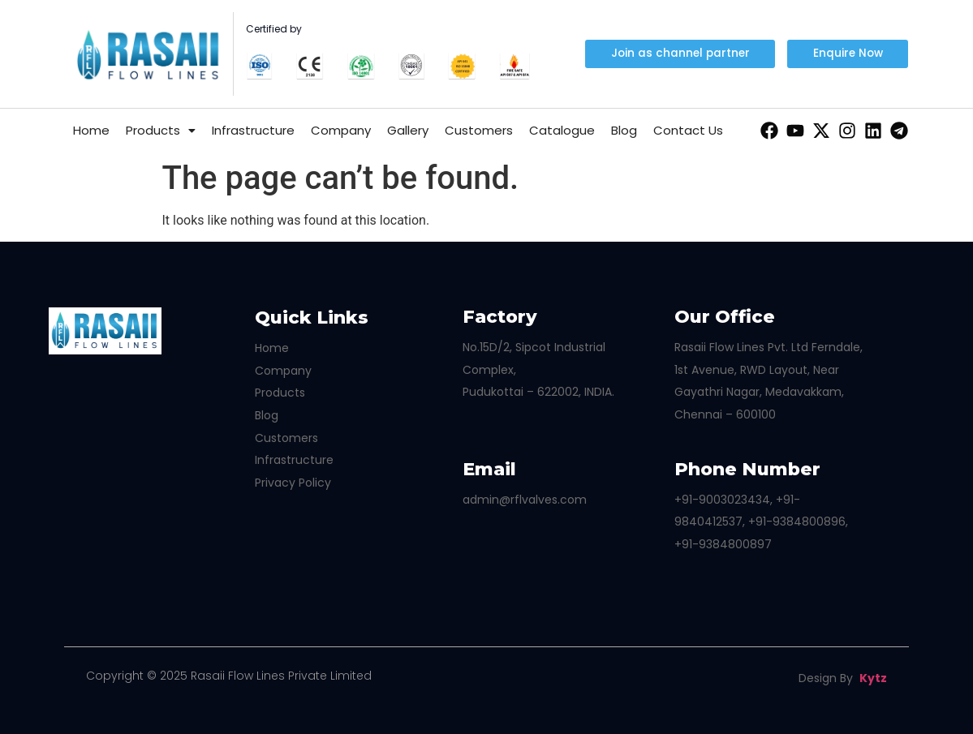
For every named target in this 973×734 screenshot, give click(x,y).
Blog (624, 130)
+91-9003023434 (722, 499)
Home (91, 130)
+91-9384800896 (797, 521)
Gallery (407, 130)
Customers (479, 130)
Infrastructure (253, 130)
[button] (847, 53)
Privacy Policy (293, 482)
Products (161, 130)
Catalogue (562, 130)
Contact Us (688, 130)
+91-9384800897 (723, 544)
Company (341, 130)
